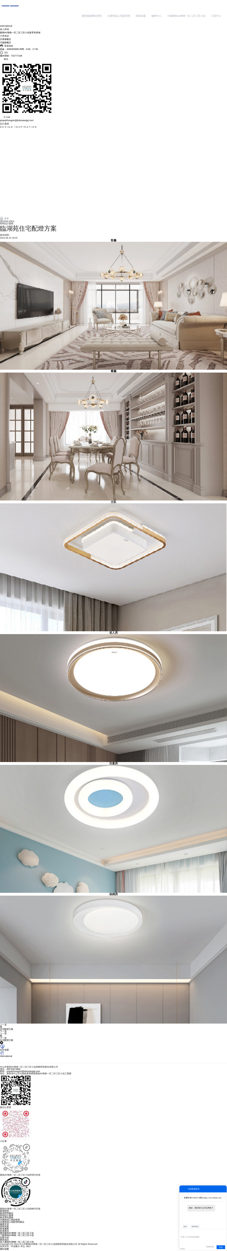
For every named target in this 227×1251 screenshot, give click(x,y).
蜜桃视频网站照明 (97, 16)
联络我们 (195, 1226)
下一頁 (3, 1031)
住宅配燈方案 (6, 1029)
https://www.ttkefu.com (212, 1198)
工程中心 (216, 16)
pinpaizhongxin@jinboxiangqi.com (16, 120)
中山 (22, 1246)
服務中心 (159, 16)
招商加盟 (144, 16)
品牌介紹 (4, 1237)
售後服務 (4, 1229)
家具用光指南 (6, 1218)
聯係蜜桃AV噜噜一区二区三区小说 (17, 1233)
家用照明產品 (6, 1213)
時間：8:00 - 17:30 (29, 49)
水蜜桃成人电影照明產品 (12, 1222)
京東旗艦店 (5, 39)
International (6, 26)
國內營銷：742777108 (11, 56)
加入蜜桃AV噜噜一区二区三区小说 (17, 1242)
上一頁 (3, 1025)
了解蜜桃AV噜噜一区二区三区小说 (188, 16)
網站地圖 (4, 1249)
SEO (28, 1246)
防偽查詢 (4, 1231)
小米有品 (4, 36)
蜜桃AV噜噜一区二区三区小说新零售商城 (20, 33)
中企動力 (15, 1246)
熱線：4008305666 (9, 49)
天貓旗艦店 (5, 43)
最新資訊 (4, 1240)
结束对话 (210, 1247)
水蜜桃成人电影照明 (123, 16)
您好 (185, 1226)
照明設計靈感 (6, 1215)
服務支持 (4, 1224)
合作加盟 (4, 1050)
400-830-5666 (13, 1069)
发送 (221, 1247)
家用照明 (4, 1211)
